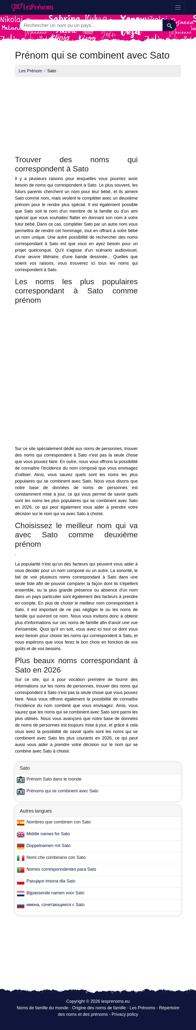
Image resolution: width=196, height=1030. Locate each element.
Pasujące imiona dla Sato (50, 881)
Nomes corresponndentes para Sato (61, 869)
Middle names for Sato (48, 833)
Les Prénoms (142, 1007)
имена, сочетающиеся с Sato (55, 904)
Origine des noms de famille (99, 1007)
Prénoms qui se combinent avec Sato (62, 790)
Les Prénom (30, 70)
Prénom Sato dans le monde (53, 779)
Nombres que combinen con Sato (58, 822)
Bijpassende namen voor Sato (55, 892)
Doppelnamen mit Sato (48, 845)
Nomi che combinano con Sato (55, 857)
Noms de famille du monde (42, 1007)
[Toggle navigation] (178, 7)
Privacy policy (125, 1014)
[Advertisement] (76, 114)
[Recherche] (169, 25)
